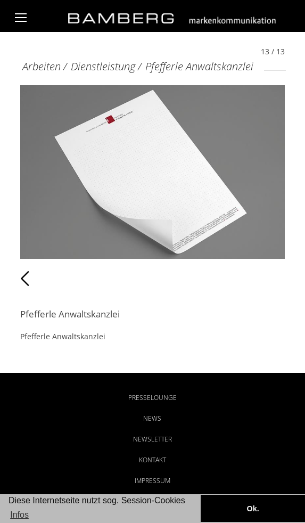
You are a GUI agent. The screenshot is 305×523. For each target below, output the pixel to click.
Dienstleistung (103, 66)
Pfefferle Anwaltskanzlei (199, 66)
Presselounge (152, 397)
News (152, 418)
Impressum (152, 480)
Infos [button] (19, 514)
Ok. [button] (252, 508)
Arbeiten (41, 66)
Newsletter (152, 439)
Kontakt (152, 459)
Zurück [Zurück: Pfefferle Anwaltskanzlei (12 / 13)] (43, 279)
